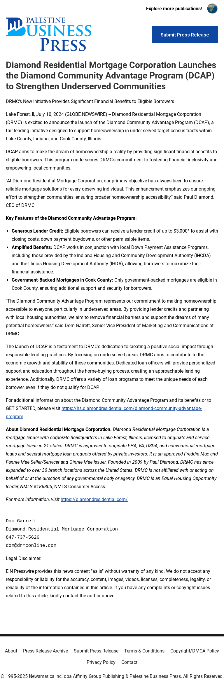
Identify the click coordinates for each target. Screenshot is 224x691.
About (11, 651)
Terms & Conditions (144, 651)
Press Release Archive (45, 651)
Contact (129, 662)
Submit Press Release (96, 651)
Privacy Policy (101, 662)
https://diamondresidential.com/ (94, 499)
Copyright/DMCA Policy (194, 651)
